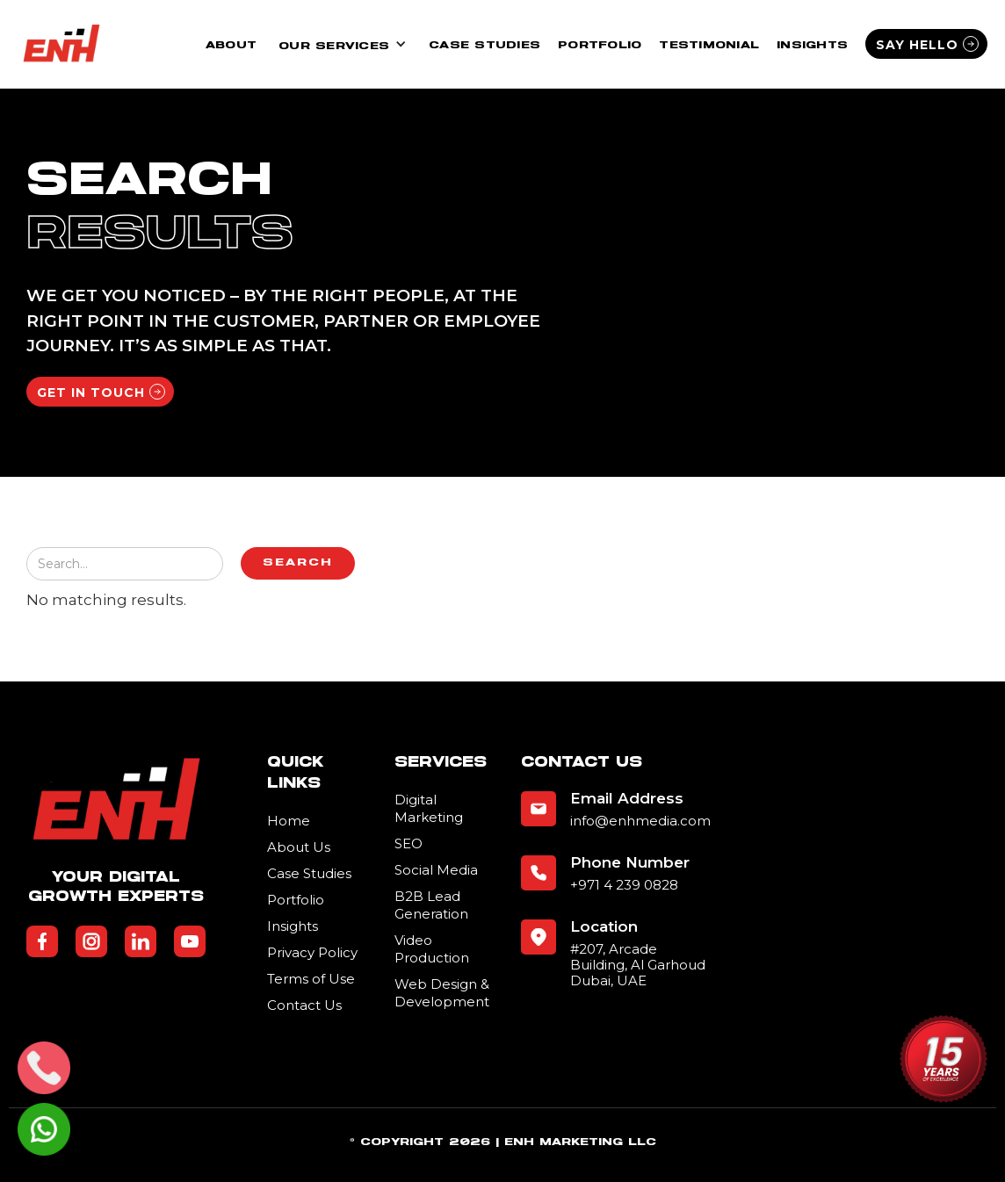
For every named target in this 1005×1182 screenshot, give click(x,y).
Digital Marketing (428, 808)
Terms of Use (311, 978)
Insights (812, 45)
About (231, 45)
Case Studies (484, 45)
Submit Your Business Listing (435, 1045)
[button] (343, 44)
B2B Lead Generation (431, 905)
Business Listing (78, 1170)
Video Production (431, 949)
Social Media (436, 869)
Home (288, 820)
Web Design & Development (441, 993)
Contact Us (304, 1005)
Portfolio (599, 45)
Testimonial (709, 45)
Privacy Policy (312, 952)
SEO (408, 843)
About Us (298, 847)
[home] (61, 44)
